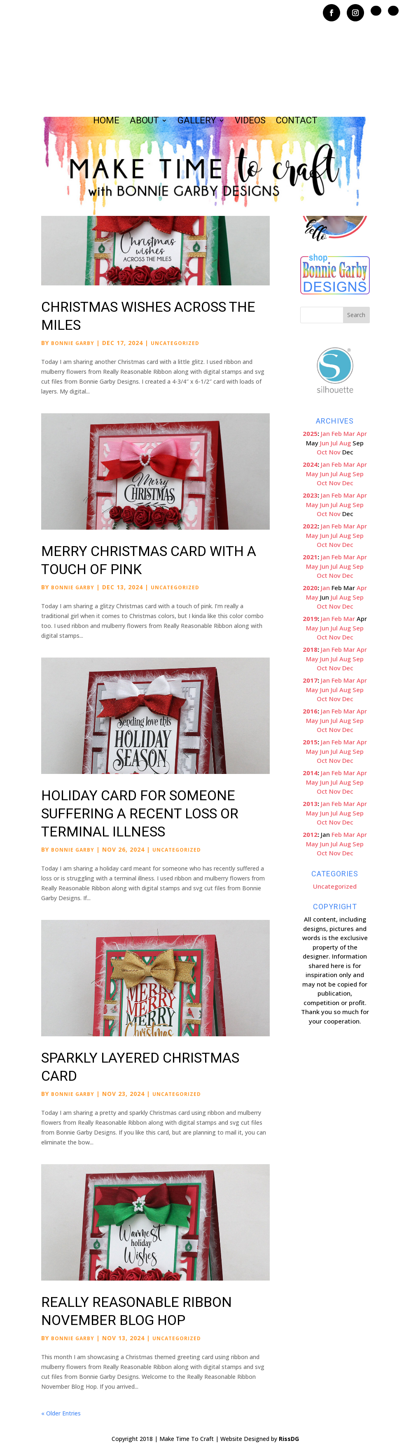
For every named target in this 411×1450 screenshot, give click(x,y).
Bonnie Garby (72, 343)
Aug (345, 443)
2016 (310, 711)
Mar (349, 433)
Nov (335, 452)
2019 (310, 618)
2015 (310, 742)
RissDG (289, 1439)
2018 (310, 649)
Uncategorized (175, 343)
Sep (358, 474)
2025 (310, 433)
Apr (362, 433)
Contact (297, 121)
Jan (325, 433)
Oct (322, 452)
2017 (310, 680)
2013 (310, 803)
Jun (324, 443)
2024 (310, 464)
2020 (310, 588)
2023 (310, 495)
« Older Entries (61, 1413)
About (144, 121)
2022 (310, 526)
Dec (347, 483)
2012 (310, 834)
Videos (250, 121)
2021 (310, 557)
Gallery (196, 121)
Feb (337, 433)
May (312, 474)
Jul (334, 443)
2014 (310, 773)
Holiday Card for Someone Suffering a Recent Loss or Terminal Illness (139, 813)
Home (106, 121)
